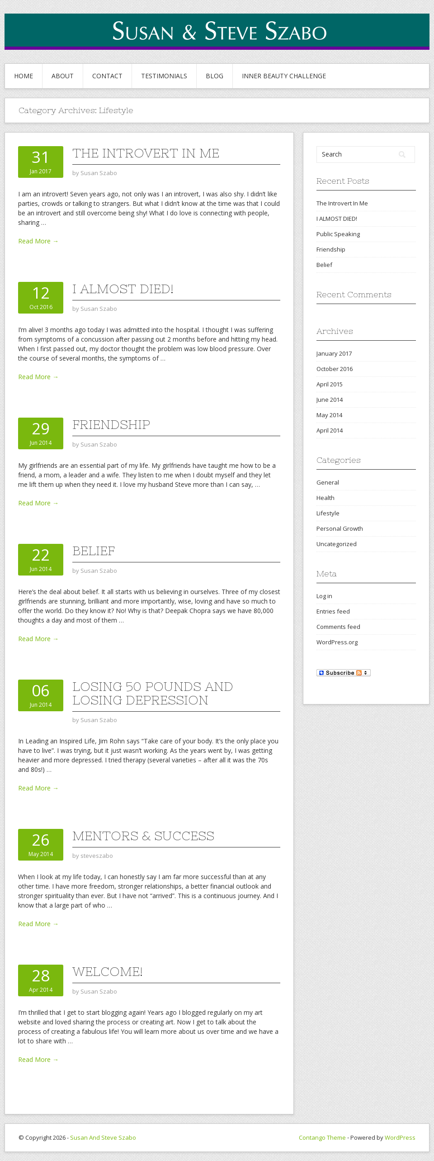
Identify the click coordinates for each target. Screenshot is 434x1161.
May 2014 (329, 415)
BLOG (214, 75)
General (327, 482)
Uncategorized (336, 544)
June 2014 (329, 399)
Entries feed (333, 611)
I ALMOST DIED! (123, 288)
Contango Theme (322, 1137)
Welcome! (107, 971)
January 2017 (334, 353)
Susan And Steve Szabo (103, 1137)
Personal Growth (339, 528)
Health (325, 498)
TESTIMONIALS (164, 75)
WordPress (400, 1137)
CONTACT (107, 75)
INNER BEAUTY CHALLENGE (284, 75)
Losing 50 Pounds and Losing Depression (152, 693)
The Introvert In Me (145, 153)
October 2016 (334, 369)
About (63, 75)
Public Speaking (338, 234)
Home (23, 75)
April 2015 (329, 384)
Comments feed (338, 627)
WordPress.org (337, 642)
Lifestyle (328, 513)
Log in (324, 596)
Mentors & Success (143, 835)
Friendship (111, 424)
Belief (93, 550)
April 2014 (329, 430)
